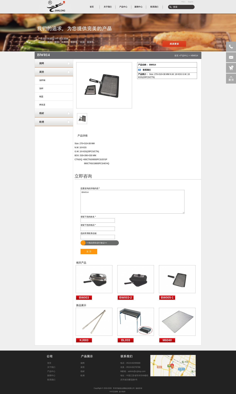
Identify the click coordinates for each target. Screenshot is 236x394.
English (190, 2)
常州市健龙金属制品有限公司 (124, 388)
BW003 (84, 297)
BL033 (125, 340)
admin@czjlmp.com (136, 371)
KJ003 (84, 340)
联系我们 (147, 70)
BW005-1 (167, 297)
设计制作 (122, 392)
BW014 (132, 202)
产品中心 (184, 55)
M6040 (167, 340)
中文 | (183, 2)
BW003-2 (125, 297)
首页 (176, 55)
